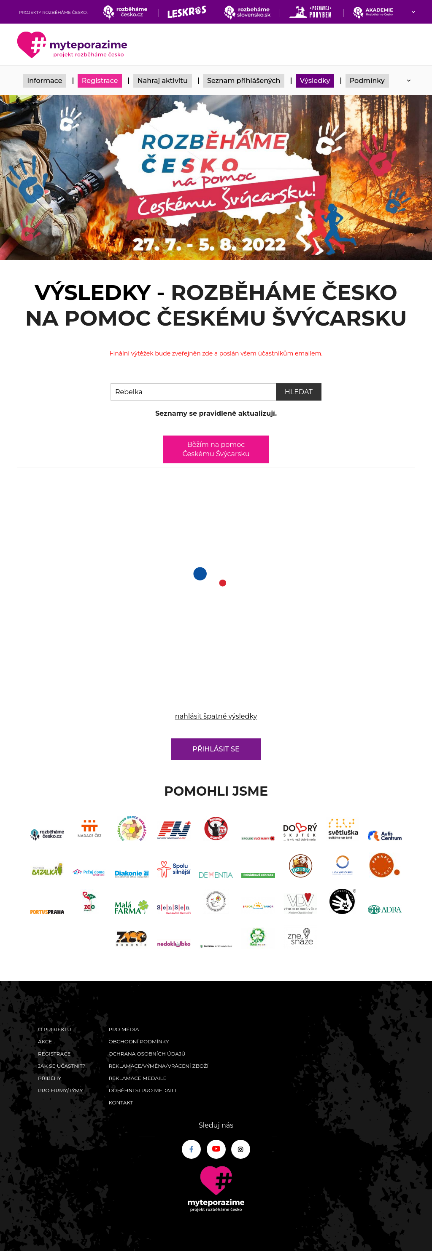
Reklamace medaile (137, 1078)
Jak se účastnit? (61, 1066)
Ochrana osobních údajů (146, 1054)
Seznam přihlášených (244, 81)
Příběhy (49, 1078)
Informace (44, 81)
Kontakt (120, 1102)
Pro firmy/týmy (60, 1090)
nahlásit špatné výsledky (216, 716)
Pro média (123, 1029)
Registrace (100, 81)
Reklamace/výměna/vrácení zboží (158, 1066)
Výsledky (315, 81)
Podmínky (367, 81)
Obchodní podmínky (138, 1041)
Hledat (299, 392)
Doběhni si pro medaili (142, 1090)
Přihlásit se (215, 749)
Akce (45, 1041)
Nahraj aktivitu (163, 81)
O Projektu (54, 1029)
